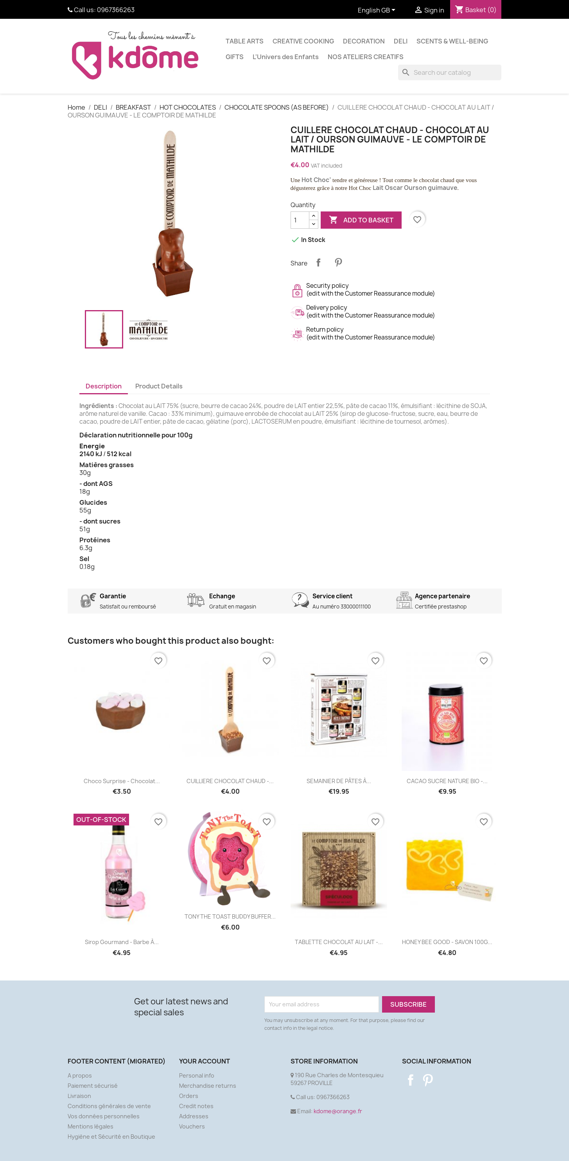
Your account (204, 1061)
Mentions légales (90, 1126)
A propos (80, 1075)
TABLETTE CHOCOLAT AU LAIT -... (339, 942)
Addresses (193, 1116)
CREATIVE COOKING (303, 41)
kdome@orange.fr (338, 1111)
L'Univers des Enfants (286, 56)
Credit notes (196, 1106)
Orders (188, 1096)
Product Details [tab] (159, 386)
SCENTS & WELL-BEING (452, 41)
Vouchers (192, 1126)
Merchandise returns (207, 1085)
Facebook (410, 1080)
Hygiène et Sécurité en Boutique (111, 1136)
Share (318, 262)
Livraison (79, 1096)
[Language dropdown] (378, 10)
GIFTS (235, 56)
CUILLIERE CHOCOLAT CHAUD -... (230, 781)
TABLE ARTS (245, 41)
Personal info (196, 1075)
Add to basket (361, 220)
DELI (400, 41)
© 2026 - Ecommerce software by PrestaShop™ (284, 1151)
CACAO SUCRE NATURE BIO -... (447, 781)
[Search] (449, 72)
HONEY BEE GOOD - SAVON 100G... (447, 942)
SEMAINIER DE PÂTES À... (339, 781)
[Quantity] (300, 220)
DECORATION (364, 41)
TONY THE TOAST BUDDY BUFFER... (230, 916)
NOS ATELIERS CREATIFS (366, 56)
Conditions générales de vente (109, 1106)
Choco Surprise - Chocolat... (122, 781)
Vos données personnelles (104, 1116)
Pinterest (338, 262)
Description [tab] (104, 386)
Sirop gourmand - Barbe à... (122, 942)
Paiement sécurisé (93, 1085)
